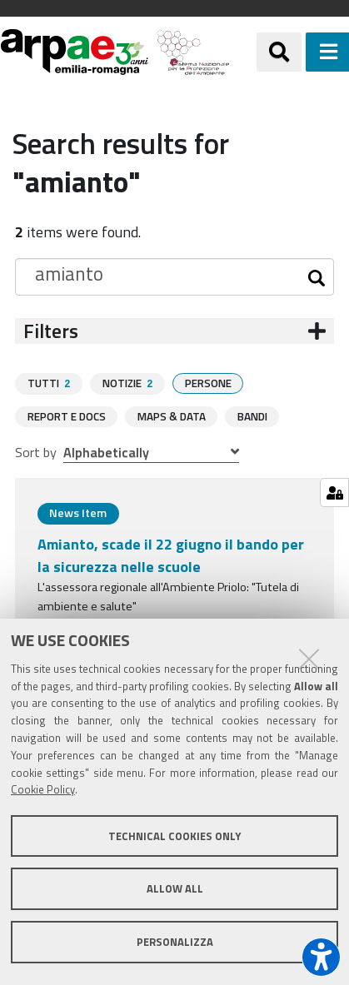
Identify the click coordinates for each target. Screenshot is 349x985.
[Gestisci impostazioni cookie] (334, 492)
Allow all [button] (175, 888)
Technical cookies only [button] (174, 836)
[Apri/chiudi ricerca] (279, 51)
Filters (50, 331)
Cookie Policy (43, 789)
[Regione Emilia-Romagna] (243, 52)
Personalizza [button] (175, 941)
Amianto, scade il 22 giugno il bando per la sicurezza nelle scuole (170, 554)
